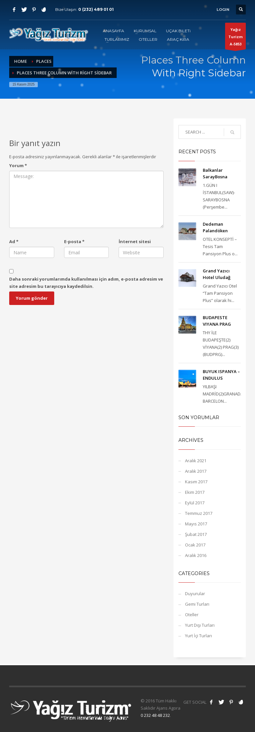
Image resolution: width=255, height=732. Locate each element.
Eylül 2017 (194, 503)
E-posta (74, 241)
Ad (13, 241)
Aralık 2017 (195, 471)
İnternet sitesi (135, 241)
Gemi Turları (197, 604)
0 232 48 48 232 (155, 715)
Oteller (191, 615)
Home (20, 61)
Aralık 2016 (195, 555)
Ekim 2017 (194, 492)
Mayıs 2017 (196, 524)
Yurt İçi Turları (198, 636)
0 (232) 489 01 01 (96, 9)
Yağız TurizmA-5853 (235, 38)
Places (44, 61)
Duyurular (195, 593)
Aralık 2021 (195, 461)
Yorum (18, 165)
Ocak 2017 (195, 545)
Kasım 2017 (196, 482)
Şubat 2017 (196, 534)
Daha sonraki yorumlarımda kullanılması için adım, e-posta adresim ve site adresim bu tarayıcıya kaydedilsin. (86, 282)
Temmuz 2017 (198, 513)
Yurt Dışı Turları (200, 625)
